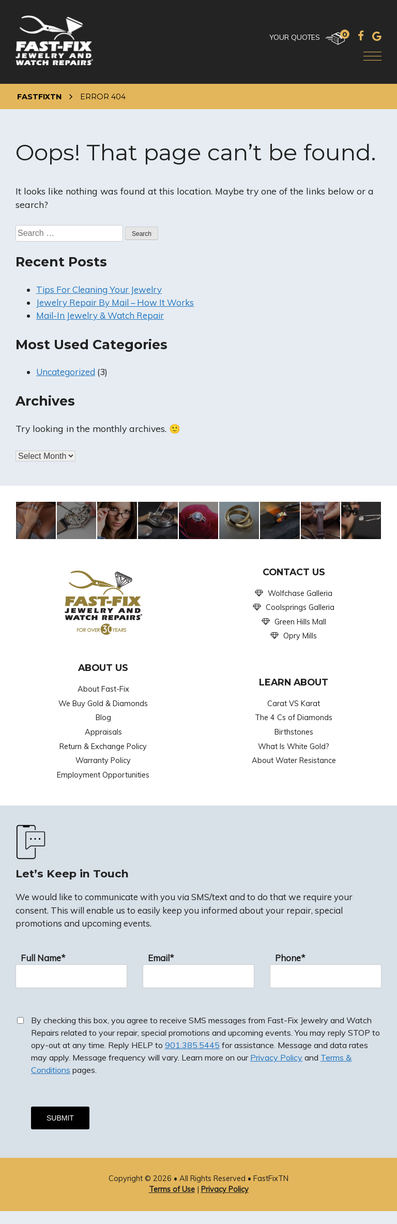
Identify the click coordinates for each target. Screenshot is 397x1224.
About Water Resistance (294, 760)
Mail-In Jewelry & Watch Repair (100, 315)
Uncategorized (65, 371)
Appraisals (103, 732)
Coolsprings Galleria (300, 607)
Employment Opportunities (103, 775)
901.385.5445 (192, 1045)
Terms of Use (172, 1189)
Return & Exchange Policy (103, 746)
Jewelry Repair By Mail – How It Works (115, 302)
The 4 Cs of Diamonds (293, 717)
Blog (103, 717)
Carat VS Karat (293, 703)
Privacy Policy (276, 1057)
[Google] (376, 35)
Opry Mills (300, 635)
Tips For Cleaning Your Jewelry (99, 289)
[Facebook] (361, 35)
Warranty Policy (103, 760)
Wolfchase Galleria (300, 593)
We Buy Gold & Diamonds (103, 703)
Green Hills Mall (300, 621)
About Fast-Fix (103, 689)
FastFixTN (39, 96)
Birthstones (293, 732)
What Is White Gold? (293, 746)
